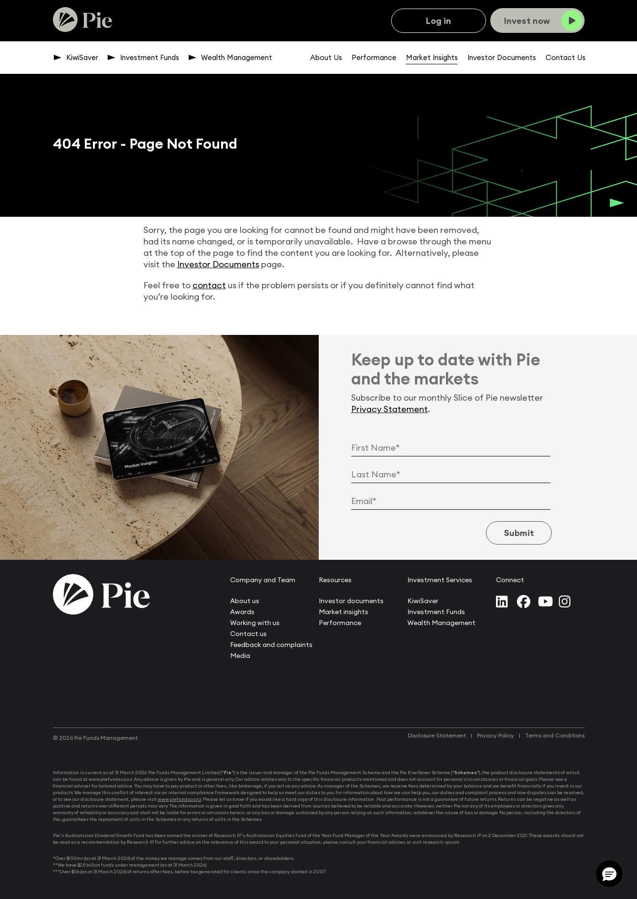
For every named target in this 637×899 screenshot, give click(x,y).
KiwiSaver (82, 57)
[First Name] (450, 447)
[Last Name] (450, 474)
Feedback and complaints (271, 644)
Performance (374, 57)
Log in (438, 20)
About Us (326, 57)
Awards (242, 611)
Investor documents (351, 600)
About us (244, 600)
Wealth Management (236, 57)
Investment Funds (149, 57)
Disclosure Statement (437, 735)
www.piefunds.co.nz (180, 799)
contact (209, 285)
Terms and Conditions (555, 735)
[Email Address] (450, 501)
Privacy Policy (495, 735)
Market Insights (432, 57)
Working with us (255, 622)
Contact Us (566, 57)
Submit (517, 532)
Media (240, 655)
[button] (609, 873)
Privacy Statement (389, 409)
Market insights (343, 611)
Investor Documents (501, 57)
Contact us (248, 633)
